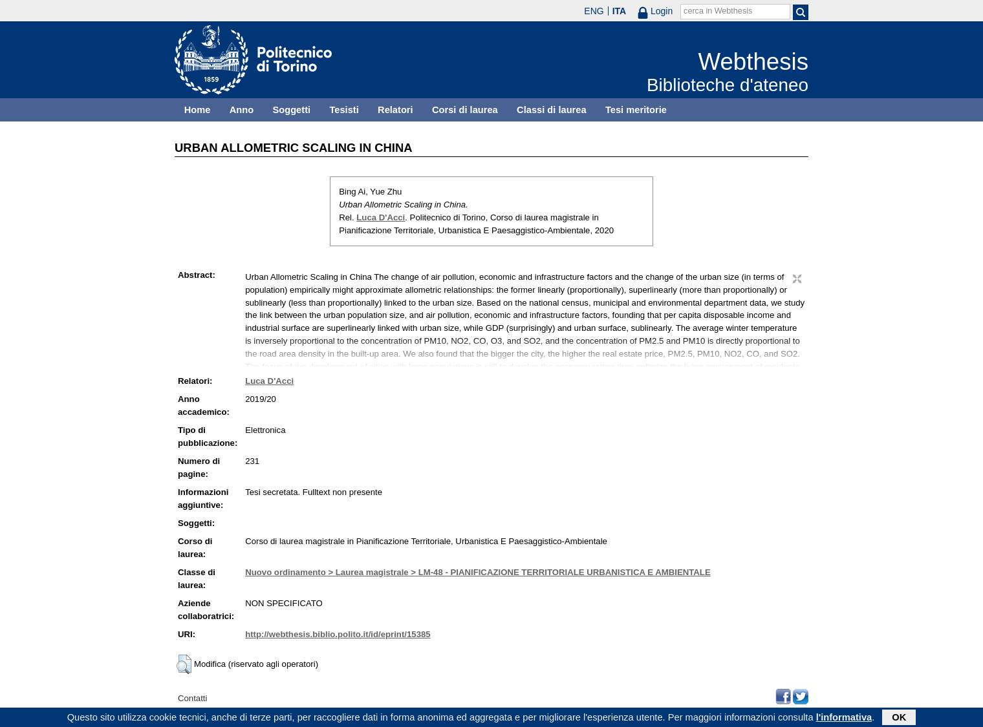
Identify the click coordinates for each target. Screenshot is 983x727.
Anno (242, 110)
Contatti (192, 698)
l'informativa (844, 718)
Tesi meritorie (636, 110)
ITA (619, 11)
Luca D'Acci (380, 217)
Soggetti (291, 110)
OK (899, 718)
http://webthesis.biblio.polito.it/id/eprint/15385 (337, 634)
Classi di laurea (552, 110)
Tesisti (343, 110)
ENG (593, 11)
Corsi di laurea (465, 110)
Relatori (395, 110)
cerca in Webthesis (718, 11)
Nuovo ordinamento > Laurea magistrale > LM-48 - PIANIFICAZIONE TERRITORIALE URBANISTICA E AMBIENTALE (478, 572)
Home (197, 110)
